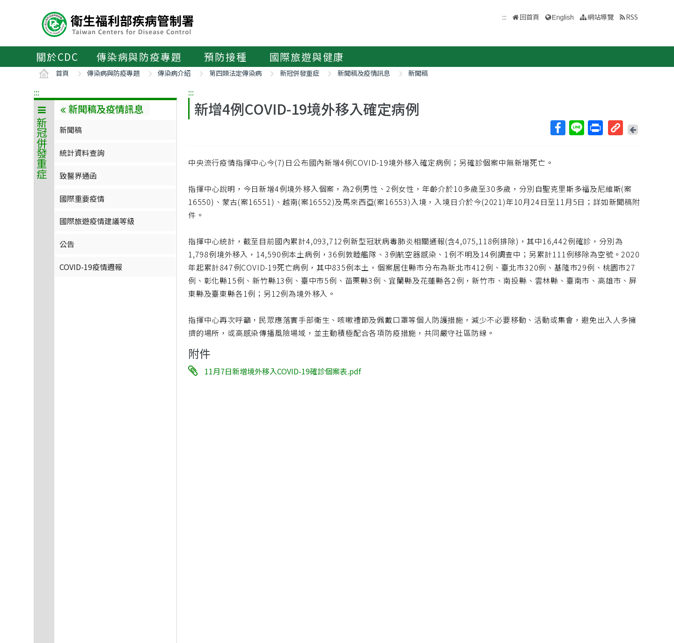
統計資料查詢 (81, 152)
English (563, 17)
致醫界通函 (78, 175)
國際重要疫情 (81, 198)
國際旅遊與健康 (307, 57)
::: (36, 92)
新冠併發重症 (299, 73)
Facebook (557, 127)
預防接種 (225, 57)
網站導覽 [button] (600, 17)
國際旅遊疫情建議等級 (96, 221)
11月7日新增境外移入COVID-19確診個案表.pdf (283, 371)
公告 (66, 243)
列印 (595, 127)
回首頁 (529, 17)
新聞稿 (418, 73)
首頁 (62, 73)
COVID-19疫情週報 (90, 266)
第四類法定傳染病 (235, 73)
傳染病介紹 (174, 73)
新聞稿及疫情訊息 (363, 73)
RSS (632, 17)
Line (576, 127)
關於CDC (57, 57)
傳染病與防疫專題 (139, 57)
